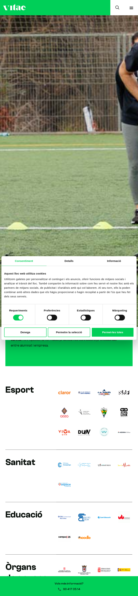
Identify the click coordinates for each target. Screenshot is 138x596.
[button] (131, 8)
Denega (25, 332)
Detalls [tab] (69, 260)
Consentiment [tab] (24, 260)
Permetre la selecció (69, 332)
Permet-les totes (112, 332)
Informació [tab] (114, 260)
